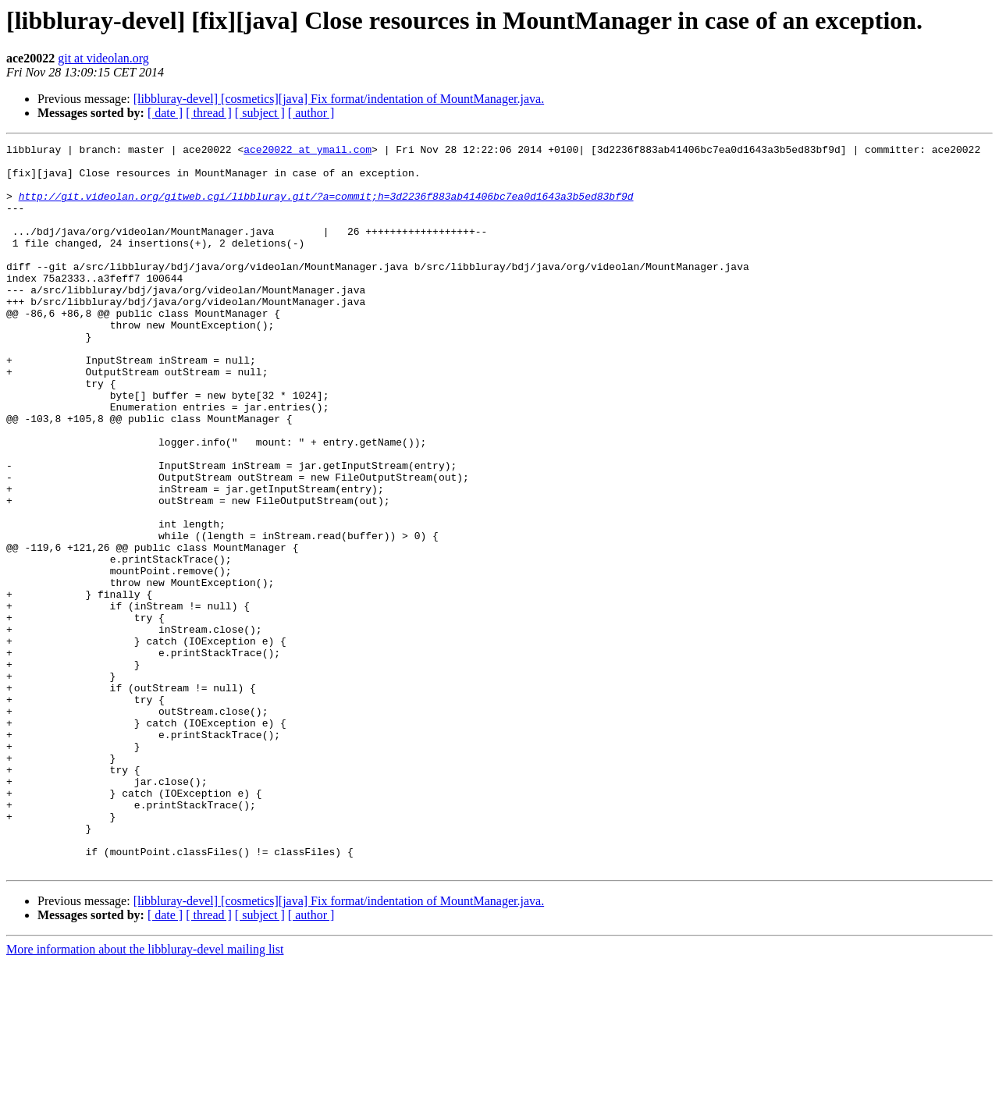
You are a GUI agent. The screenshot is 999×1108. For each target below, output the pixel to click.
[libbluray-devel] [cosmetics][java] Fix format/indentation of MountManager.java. (339, 98)
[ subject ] (260, 112)
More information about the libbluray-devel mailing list (144, 1094)
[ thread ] (209, 112)
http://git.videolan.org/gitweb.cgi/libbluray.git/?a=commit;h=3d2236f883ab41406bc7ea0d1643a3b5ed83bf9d (326, 208)
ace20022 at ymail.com (308, 151)
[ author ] (311, 112)
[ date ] (165, 112)
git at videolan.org (103, 58)
